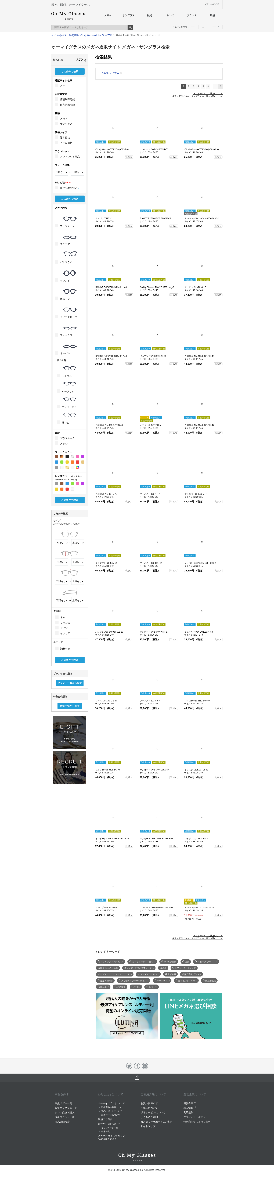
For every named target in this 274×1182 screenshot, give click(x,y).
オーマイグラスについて (111, 1103)
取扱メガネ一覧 (63, 1103)
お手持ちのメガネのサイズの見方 (66, 524)
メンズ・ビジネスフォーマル (140, 968)
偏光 (187, 961)
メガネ (107, 15)
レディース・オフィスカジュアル (116, 974)
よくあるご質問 (149, 1117)
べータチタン (163, 980)
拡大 (130, 157)
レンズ (170, 15)
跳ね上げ (104, 987)
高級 (164, 968)
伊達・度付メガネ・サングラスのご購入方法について (197, 96)
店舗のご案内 (105, 1119)
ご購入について (149, 1108)
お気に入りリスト (183, 27)
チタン (137, 987)
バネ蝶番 (121, 987)
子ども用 (172, 974)
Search (130, 27)
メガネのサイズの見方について (208, 93)
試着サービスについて (153, 1112)
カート (210, 27)
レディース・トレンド (185, 968)
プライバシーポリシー (195, 1117)
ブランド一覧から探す (69, 683)
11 (215, 86)
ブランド (191, 15)
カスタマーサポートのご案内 (156, 1121)
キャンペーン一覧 (109, 1128)
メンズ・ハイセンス (149, 974)
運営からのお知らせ (109, 1123)
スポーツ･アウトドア (207, 961)
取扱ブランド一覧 (64, 1117)
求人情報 (189, 1108)
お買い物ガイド (211, 4)
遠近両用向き (106, 980)
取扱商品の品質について (112, 1107)
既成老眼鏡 (210, 980)
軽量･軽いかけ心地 (109, 968)
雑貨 (149, 15)
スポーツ (153, 987)
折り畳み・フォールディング (135, 980)
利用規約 (188, 1112)
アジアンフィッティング (111, 961)
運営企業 (189, 1103)
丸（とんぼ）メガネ (187, 980)
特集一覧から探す (70, 705)
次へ (220, 86)
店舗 (212, 15)
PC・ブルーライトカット (143, 961)
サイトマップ (148, 1126)
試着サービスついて (110, 1115)
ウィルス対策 (170, 961)
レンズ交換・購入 (64, 1112)
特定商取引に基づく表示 (196, 1121)
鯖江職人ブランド (192, 974)
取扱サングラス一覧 (66, 1108)
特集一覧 (105, 1131)
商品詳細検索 (62, 1121)
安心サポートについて (111, 1111)
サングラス (128, 15)
